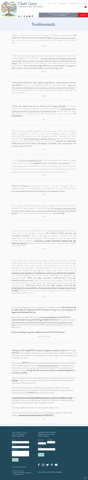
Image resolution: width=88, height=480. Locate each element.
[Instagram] (24, 16)
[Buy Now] (83, 15)
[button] (85, 6)
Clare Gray (27, 3)
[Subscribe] (41, 454)
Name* (14, 440)
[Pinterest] (51, 464)
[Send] (15, 460)
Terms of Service (42, 472)
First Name (41, 440)
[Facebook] (21, 16)
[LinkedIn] (27, 16)
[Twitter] (47, 464)
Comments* (15, 449)
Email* (14, 444)
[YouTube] (30, 16)
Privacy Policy (51, 472)
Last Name (50, 440)
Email (39, 447)
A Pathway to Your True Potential (30, 7)
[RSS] (19, 16)
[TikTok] (32, 16)
